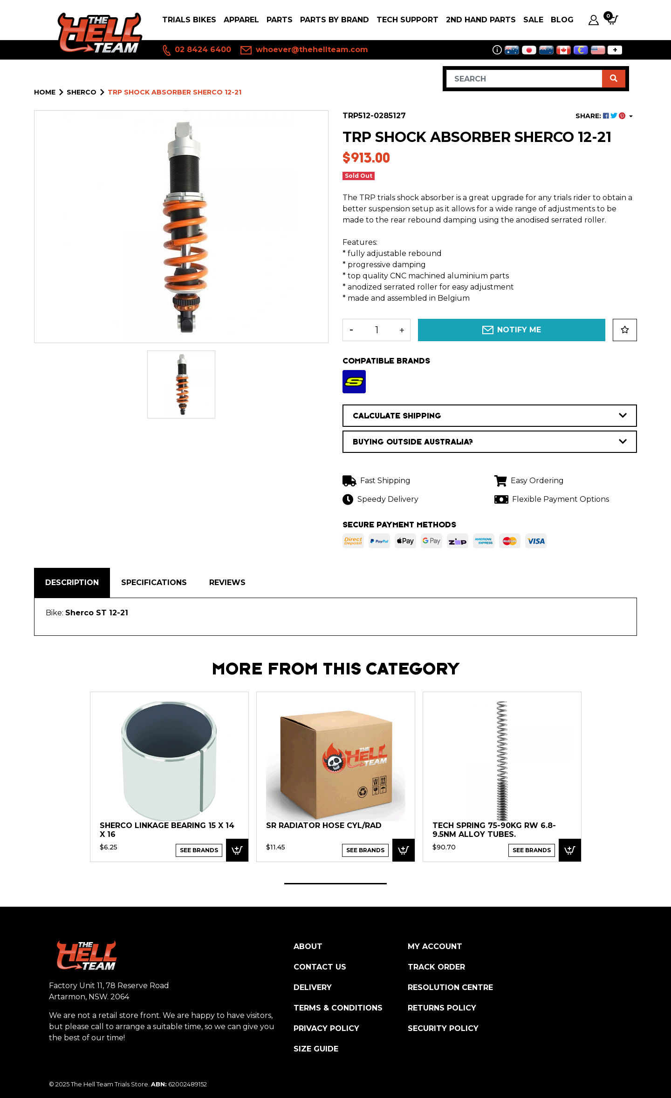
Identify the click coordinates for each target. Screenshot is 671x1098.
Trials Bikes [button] (189, 19)
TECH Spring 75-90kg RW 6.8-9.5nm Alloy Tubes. (494, 830)
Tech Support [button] (407, 19)
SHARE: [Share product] (601, 116)
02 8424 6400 (196, 50)
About (308, 946)
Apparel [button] (241, 19)
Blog (562, 19)
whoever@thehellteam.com (304, 50)
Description (72, 582)
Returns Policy (442, 1008)
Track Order (436, 967)
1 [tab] (335, 883)
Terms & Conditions (338, 1008)
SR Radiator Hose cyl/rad (324, 825)
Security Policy (443, 1028)
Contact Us (320, 967)
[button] (625, 330)
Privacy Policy (326, 1028)
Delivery (313, 987)
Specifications (154, 582)
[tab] (72, 583)
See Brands (199, 850)
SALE (533, 19)
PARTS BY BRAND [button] (334, 19)
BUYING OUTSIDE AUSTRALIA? (490, 442)
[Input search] (524, 79)
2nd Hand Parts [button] (481, 19)
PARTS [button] (280, 19)
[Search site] (613, 79)
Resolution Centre (450, 987)
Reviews (227, 582)
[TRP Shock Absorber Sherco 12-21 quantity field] (376, 330)
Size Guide (316, 1048)
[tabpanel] (169, 776)
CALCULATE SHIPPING (490, 416)
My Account (435, 946)
